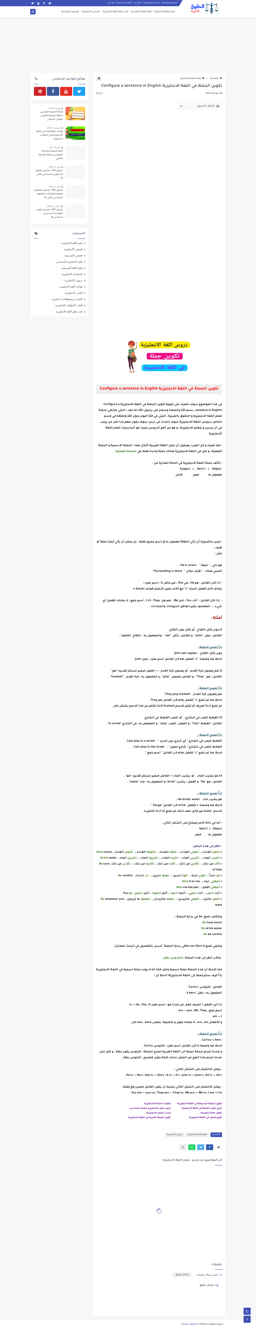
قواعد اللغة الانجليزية (71, 286)
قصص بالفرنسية (70, 12)
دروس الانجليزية (175, 1135)
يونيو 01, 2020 (54, 108)
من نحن (110, 3)
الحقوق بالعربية (189, 1324)
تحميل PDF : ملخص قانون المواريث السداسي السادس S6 (49, 214)
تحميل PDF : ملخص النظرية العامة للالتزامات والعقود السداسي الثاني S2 (48, 194)
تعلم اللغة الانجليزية (164, 12)
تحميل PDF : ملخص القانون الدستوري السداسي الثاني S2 (49, 174)
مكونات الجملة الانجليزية (157, 1104)
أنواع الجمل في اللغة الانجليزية (205, 1117)
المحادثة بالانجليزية (72, 274)
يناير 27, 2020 (54, 167)
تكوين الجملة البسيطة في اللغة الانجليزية (199, 1104)
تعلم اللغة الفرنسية (141, 12)
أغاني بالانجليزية (73, 292)
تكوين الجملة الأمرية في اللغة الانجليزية (149, 1117)
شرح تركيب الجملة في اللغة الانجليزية (202, 1108)
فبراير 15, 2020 (53, 206)
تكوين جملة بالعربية (211, 1113)
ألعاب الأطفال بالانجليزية (69, 305)
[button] (209, 1147)
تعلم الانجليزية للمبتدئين (69, 261)
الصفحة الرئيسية (169, 3)
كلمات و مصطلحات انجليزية (67, 299)
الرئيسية (216, 78)
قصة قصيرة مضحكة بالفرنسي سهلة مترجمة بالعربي (51, 155)
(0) (99, 93)
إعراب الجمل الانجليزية (158, 1113)
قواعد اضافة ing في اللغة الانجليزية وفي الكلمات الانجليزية (49, 135)
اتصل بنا (138, 3)
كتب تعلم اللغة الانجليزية (115, 12)
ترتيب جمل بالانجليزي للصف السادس (150, 1108)
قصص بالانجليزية (91, 12)
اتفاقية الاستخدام (124, 3)
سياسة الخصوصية (151, 3)
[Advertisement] (128, 45)
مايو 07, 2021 (54, 147)
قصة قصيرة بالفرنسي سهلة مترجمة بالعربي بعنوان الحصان (51, 116)
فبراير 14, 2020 (53, 128)
